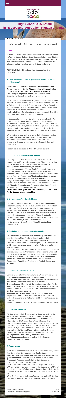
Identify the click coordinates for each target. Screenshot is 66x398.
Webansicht (55, 391)
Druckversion (12, 389)
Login (57, 389)
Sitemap (21, 389)
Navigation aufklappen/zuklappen (33, 3)
